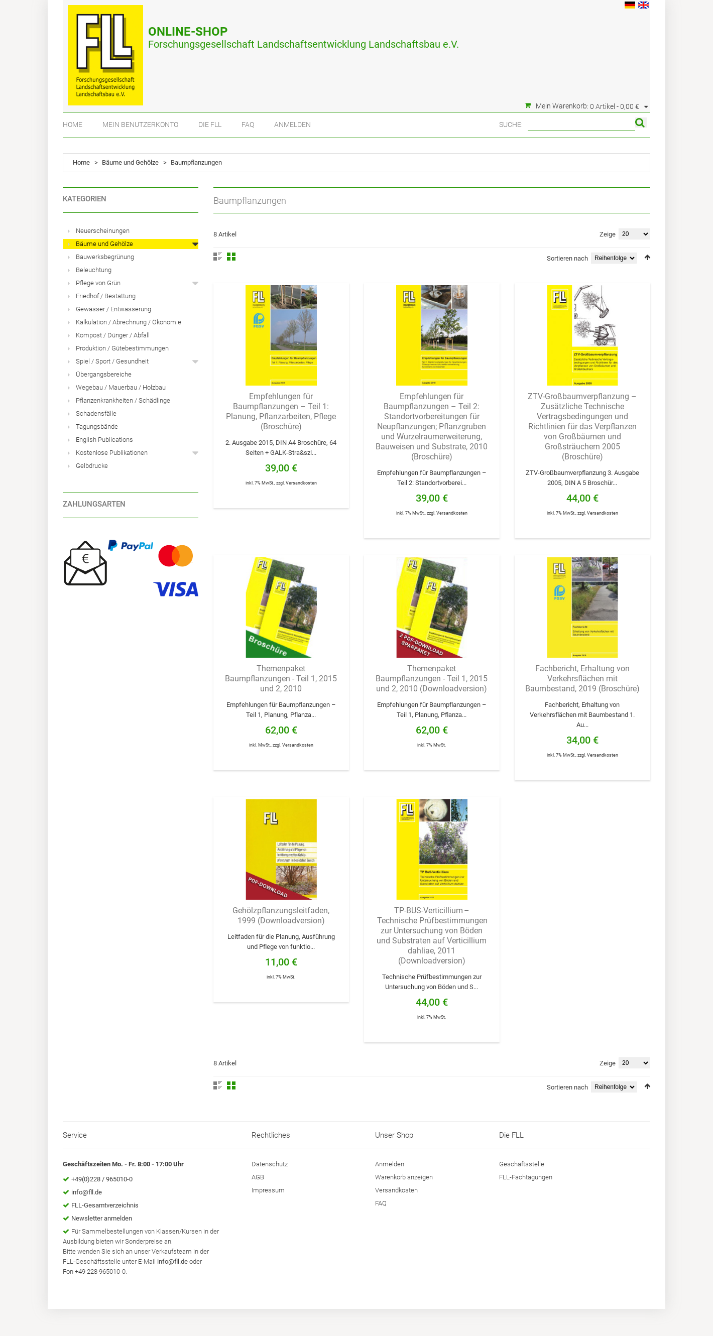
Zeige (608, 234)
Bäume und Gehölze (130, 162)
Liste (217, 257)
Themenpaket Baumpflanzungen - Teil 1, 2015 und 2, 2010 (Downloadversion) (432, 678)
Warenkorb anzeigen (404, 1177)
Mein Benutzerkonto (140, 124)
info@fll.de (86, 1192)
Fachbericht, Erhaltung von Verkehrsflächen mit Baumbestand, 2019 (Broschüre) (582, 678)
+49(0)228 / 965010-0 (102, 1179)
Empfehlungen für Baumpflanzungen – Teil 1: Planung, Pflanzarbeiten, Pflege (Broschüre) (281, 411)
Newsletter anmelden (101, 1218)
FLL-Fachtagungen (525, 1177)
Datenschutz (270, 1164)
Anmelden (292, 124)
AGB (258, 1177)
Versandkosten (301, 482)
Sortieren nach (567, 258)
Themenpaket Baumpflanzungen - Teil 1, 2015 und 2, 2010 (281, 678)
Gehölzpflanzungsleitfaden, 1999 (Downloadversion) (280, 915)
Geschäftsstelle (521, 1164)
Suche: (511, 124)
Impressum (268, 1190)
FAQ (248, 124)
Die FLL (209, 124)
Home (72, 124)
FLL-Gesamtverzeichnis (105, 1205)
